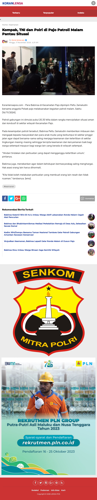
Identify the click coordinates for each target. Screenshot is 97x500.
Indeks (81, 13)
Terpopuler (48, 13)
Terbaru (16, 13)
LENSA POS (55, 494)
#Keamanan (9, 186)
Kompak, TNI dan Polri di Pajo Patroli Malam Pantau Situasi (42, 32)
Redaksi (35, 490)
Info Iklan (55, 490)
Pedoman (44, 490)
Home (5, 25)
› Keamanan (13, 25)
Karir (63, 490)
